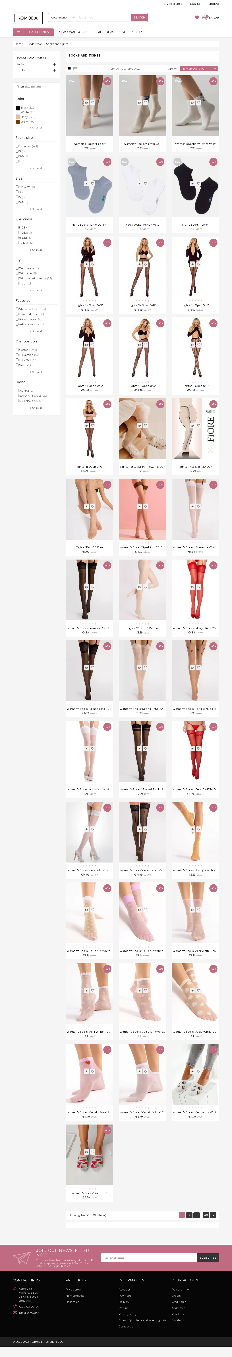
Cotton (28, 350)
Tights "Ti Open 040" (89, 470)
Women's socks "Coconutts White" (196, 1121)
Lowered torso (31, 314)
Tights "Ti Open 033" (142, 388)
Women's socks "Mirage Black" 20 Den (92, 714)
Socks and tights (31, 57)
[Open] (18, 32)
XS (22, 192)
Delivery (124, 1312)
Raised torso (30, 319)
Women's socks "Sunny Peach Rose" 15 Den (202, 877)
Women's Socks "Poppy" (89, 144)
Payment (125, 1306)
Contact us (126, 1337)
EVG (60, 1352)
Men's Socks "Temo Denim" (89, 225)
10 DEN (26, 242)
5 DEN (25, 227)
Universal (28, 146)
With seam (29, 268)
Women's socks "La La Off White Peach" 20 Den (99, 958)
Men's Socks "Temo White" (142, 225)
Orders (176, 1306)
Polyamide (29, 355)
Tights (20, 70)
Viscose (26, 365)
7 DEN (25, 232)
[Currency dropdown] (191, 4)
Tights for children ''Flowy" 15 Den (142, 470)
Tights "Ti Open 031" (195, 388)
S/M (23, 156)
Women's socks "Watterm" (89, 1203)
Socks (20, 64)
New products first (199, 69)
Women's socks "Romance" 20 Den (90, 633)
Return (123, 1318)
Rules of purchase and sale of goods (142, 1330)
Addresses (178, 1318)
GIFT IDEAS (105, 32)
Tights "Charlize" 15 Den (142, 633)
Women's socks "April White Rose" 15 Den (200, 958)
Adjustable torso (32, 324)
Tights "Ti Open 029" (89, 307)
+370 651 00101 (29, 1317)
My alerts (178, 1330)
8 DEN (25, 237)
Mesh (25, 283)
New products (75, 1306)
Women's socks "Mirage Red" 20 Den (197, 633)
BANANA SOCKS (33, 395)
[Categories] (61, 17)
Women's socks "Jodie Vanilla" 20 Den (198, 1040)
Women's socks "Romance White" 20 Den (201, 551)
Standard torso (32, 309)
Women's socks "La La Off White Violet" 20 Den (151, 958)
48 (206, 1225)
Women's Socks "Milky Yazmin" (195, 144)
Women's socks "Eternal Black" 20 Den (145, 795)
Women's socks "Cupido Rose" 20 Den (92, 1121)
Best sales (72, 1312)
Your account (186, 1290)
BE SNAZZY (30, 400)
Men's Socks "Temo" (195, 225)
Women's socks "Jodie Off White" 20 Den (147, 1040)
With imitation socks (35, 278)
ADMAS (26, 390)
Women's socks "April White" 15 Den (90, 1040)
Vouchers (178, 1324)
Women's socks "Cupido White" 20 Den (146, 1121)
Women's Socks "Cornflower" (142, 144)
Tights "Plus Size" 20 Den (195, 470)
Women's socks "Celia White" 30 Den (91, 877)
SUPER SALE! (132, 32)
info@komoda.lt (29, 1323)
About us (124, 1300)
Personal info (180, 1300)
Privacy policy (128, 1324)
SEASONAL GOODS (73, 32)
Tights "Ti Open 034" (89, 388)
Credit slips (179, 1312)
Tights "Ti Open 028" (142, 307)
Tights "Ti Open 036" (195, 307)
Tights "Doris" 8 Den (89, 551)
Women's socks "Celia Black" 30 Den (144, 877)
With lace (28, 273)
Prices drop (73, 1300)
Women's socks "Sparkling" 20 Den (143, 551)
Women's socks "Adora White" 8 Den (91, 795)
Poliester (28, 360)
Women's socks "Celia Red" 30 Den (196, 795)
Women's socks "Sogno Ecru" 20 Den (144, 714)
